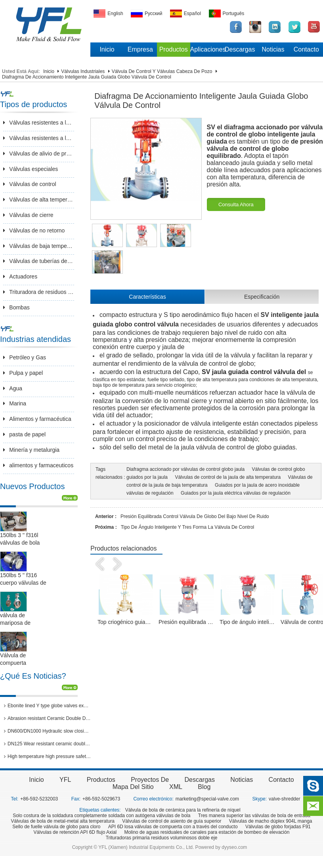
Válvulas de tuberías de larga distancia (38, 261)
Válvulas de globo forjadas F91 (278, 826)
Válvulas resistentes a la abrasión (38, 122)
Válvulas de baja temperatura (38, 246)
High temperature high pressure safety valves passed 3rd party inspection (47, 756)
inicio (36, 779)
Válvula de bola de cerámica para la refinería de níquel (183, 810)
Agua (12, 388)
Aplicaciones (207, 49)
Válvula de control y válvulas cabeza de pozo (162, 71)
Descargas (240, 49)
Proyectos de (150, 779)
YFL (65, 779)
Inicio (106, 49)
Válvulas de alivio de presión (38, 153)
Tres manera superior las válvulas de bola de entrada (254, 815)
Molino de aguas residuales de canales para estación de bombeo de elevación (206, 832)
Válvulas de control (29, 184)
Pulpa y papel (23, 373)
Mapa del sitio (133, 786)
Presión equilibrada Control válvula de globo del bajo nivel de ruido (194, 516)
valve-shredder (284, 799)
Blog (204, 786)
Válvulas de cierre (28, 215)
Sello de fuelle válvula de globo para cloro (56, 826)
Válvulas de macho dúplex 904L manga (270, 821)
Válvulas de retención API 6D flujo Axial (75, 832)
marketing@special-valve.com (207, 799)
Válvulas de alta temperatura (38, 199)
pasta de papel (24, 434)
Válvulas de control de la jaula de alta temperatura (228, 477)
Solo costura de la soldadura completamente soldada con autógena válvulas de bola (101, 815)
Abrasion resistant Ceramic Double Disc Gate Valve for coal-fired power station (47, 718)
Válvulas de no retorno (34, 230)
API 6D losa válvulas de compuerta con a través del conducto (173, 826)
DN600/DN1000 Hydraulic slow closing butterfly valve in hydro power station (47, 731)
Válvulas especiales (30, 169)
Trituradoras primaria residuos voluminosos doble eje (162, 838)
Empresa (140, 49)
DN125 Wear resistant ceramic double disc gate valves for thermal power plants (47, 744)
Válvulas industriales (83, 71)
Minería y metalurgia (31, 450)
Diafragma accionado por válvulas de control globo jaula (185, 469)
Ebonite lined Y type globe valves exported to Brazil (47, 705)
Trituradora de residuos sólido (38, 292)
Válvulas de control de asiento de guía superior (171, 821)
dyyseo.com (234, 847)
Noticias (273, 49)
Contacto (306, 49)
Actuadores (20, 276)
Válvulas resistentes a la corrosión (38, 138)
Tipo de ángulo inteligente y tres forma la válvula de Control (187, 527)
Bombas (16, 307)
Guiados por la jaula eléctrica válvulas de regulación (236, 493)
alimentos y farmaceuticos (38, 465)
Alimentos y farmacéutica (37, 419)
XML (175, 786)
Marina (14, 403)
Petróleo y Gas (24, 357)
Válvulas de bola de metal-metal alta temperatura (62, 821)
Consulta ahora (236, 204)
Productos (173, 49)
